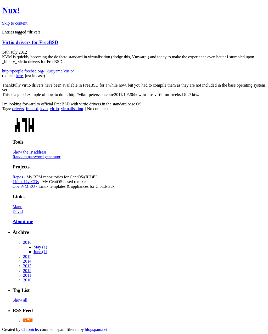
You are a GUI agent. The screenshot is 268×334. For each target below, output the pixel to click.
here (19, 75)
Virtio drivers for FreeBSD (30, 42)
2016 (27, 242)
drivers (18, 108)
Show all (20, 300)
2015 (27, 256)
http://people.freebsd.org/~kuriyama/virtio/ (38, 71)
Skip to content (14, 23)
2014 (27, 261)
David (18, 211)
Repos (18, 177)
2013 (27, 266)
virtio (54, 108)
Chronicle (29, 329)
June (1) (40, 252)
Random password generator (36, 157)
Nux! (11, 10)
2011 (27, 275)
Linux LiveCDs (26, 181)
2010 (27, 280)
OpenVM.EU (24, 186)
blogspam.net (96, 329)
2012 (27, 270)
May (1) (40, 247)
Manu (17, 207)
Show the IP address (30, 152)
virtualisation (72, 108)
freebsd (32, 108)
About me (23, 221)
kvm (44, 108)
